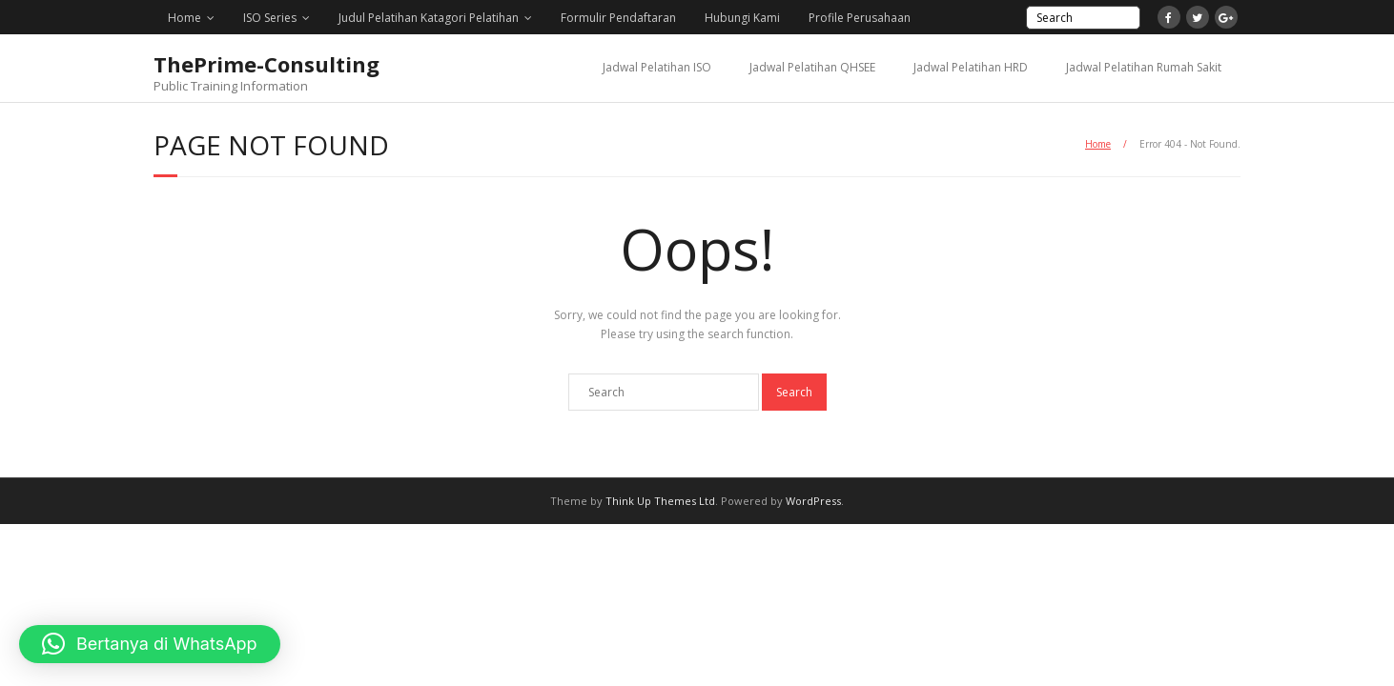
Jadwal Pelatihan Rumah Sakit (1143, 67)
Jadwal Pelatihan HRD (970, 67)
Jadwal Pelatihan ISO (657, 67)
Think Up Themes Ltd (660, 501)
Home (184, 18)
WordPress (813, 501)
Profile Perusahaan (860, 18)
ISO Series (270, 18)
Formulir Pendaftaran (618, 18)
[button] (149, 644)
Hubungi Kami (742, 18)
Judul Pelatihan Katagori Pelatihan (428, 18)
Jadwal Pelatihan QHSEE (812, 67)
